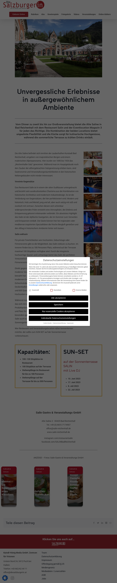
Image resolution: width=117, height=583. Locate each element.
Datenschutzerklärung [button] (59, 323)
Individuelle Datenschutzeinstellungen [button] (58, 318)
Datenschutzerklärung (44, 283)
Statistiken (55, 290)
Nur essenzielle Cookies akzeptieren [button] (58, 311)
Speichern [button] (58, 305)
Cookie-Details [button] (47, 323)
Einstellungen (33, 285)
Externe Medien (80, 290)
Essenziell (34, 290)
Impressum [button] (70, 323)
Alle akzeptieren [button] (58, 298)
